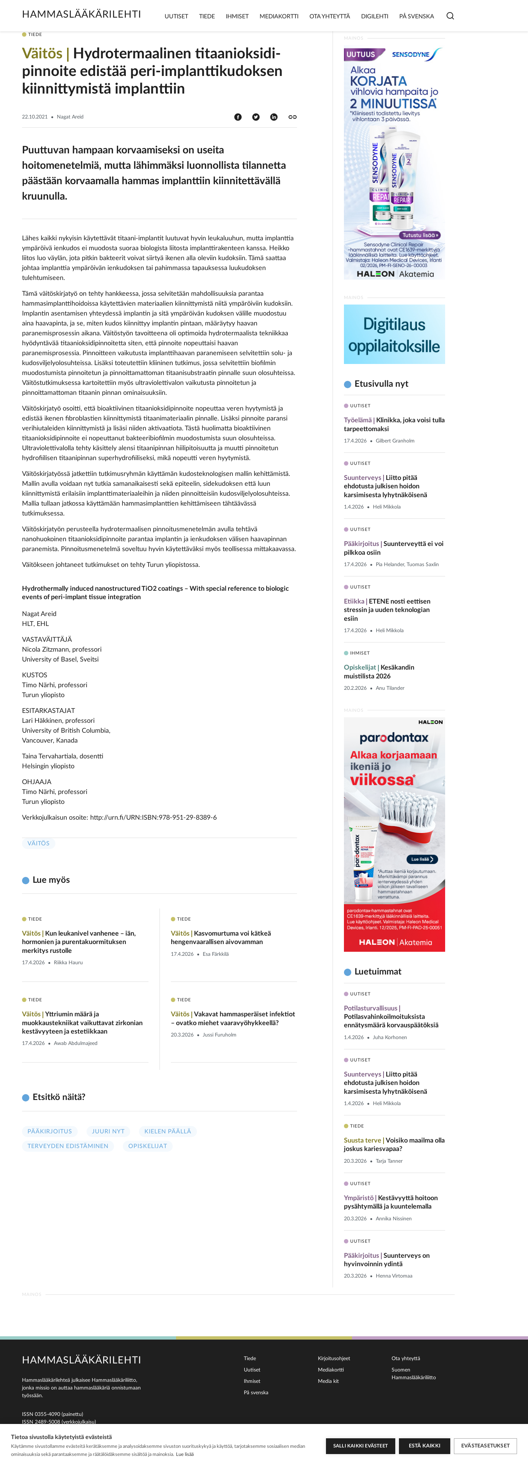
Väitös (38, 843)
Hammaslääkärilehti (82, 14)
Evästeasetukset (485, 1446)
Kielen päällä (167, 1131)
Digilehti (374, 16)
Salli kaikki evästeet (360, 1446)
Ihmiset (237, 16)
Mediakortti (279, 16)
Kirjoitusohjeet (334, 1358)
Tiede (207, 16)
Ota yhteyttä (329, 16)
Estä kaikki (424, 1446)
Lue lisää (185, 1454)
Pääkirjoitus (49, 1131)
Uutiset (176, 16)
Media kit (328, 1381)
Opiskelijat (147, 1146)
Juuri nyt (108, 1131)
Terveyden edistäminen (68, 1146)
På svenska (416, 16)
